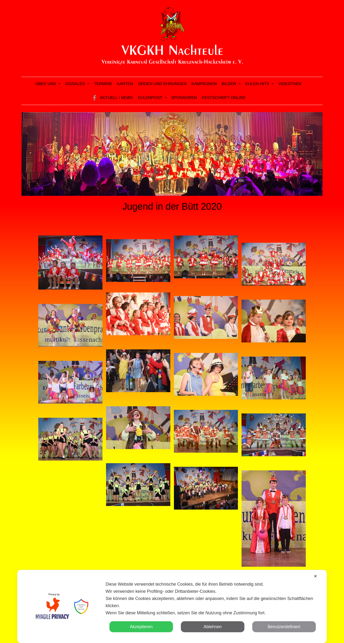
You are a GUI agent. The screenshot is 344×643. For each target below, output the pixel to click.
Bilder (229, 84)
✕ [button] (315, 576)
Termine (103, 84)
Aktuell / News (116, 97)
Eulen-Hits (257, 84)
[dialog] (172, 606)
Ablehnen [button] (213, 626)
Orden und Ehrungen (162, 84)
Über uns (45, 84)
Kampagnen (204, 84)
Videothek (290, 84)
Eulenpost (150, 97)
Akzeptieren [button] (141, 626)
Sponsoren (184, 97)
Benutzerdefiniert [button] (284, 626)
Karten (125, 84)
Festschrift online (224, 97)
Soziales (75, 84)
